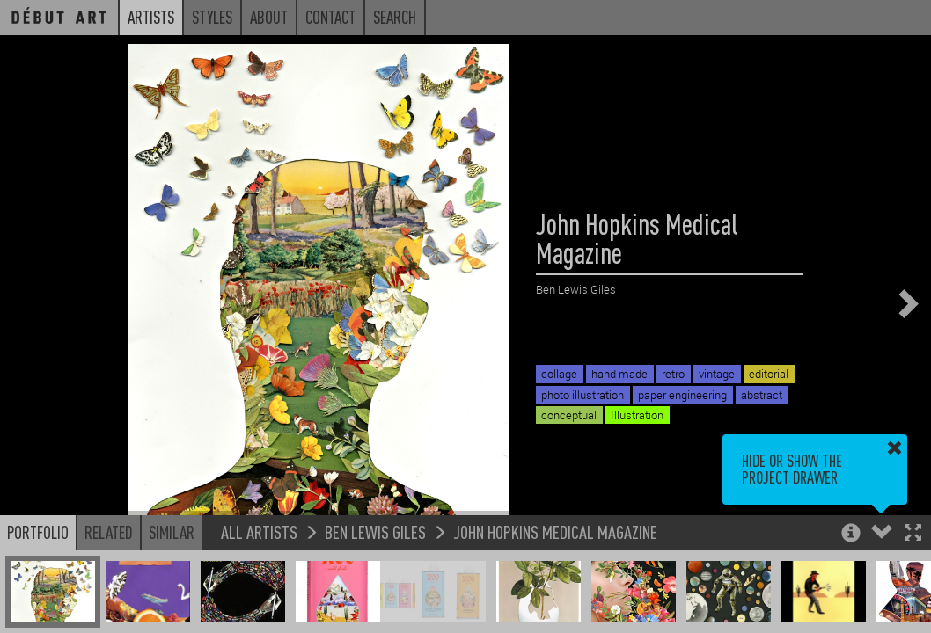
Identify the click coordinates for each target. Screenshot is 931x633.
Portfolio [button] (38, 531)
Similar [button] (171, 531)
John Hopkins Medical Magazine (555, 531)
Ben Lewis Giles (375, 531)
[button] (913, 534)
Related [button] (108, 531)
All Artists (259, 531)
